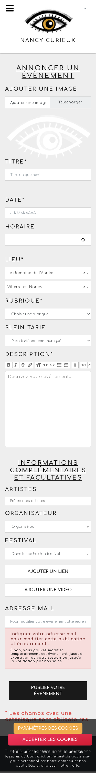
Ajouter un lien (48, 571)
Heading (38, 365)
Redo (90, 365)
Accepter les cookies (50, 739)
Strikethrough (22, 365)
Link (29, 365)
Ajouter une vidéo (48, 590)
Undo (83, 365)
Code (52, 365)
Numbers (66, 365)
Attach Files (74, 365)
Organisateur (31, 513)
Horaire (20, 227)
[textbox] (48, 409)
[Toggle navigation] (10, 8)
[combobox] (48, 273)
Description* (29, 354)
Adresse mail (30, 609)
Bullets (59, 365)
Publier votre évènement (48, 690)
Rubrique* (24, 301)
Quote (45, 365)
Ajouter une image (41, 89)
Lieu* (14, 260)
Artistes (21, 489)
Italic (15, 365)
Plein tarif (25, 328)
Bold (8, 365)
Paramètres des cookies (48, 728)
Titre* (16, 162)
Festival (21, 541)
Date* (15, 200)
